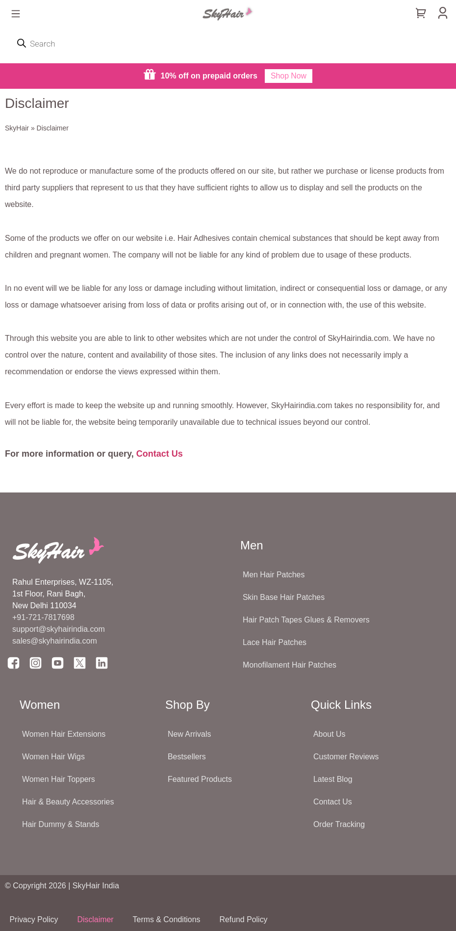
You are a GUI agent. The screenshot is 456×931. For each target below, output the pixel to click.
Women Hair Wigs (53, 756)
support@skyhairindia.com (59, 629)
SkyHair (17, 128)
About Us (329, 734)
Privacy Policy (34, 919)
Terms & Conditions (168, 919)
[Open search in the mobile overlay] (228, 43)
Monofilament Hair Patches (290, 665)
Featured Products (200, 779)
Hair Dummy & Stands (61, 824)
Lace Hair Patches (275, 642)
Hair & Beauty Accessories (68, 802)
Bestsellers (187, 756)
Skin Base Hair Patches (284, 597)
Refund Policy (246, 919)
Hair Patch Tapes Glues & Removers (306, 620)
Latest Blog (333, 779)
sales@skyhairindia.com (54, 641)
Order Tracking (339, 824)
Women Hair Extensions (64, 734)
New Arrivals (189, 734)
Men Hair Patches (274, 574)
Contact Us (159, 454)
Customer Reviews (346, 756)
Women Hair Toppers (59, 779)
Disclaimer (96, 919)
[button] (15, 14)
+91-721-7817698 (43, 617)
